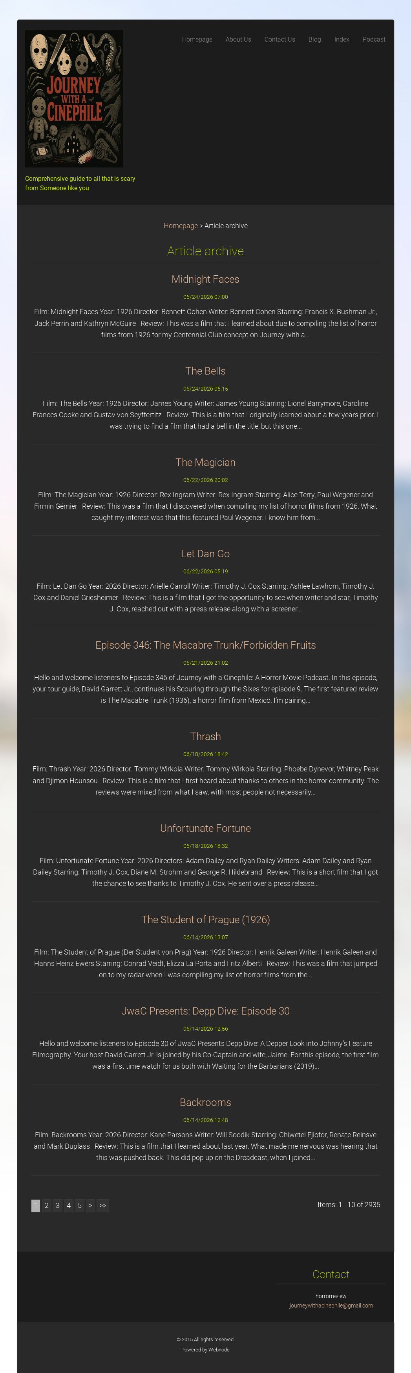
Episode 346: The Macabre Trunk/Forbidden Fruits (205, 645)
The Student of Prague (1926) (205, 920)
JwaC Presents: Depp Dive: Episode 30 (205, 1011)
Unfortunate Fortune (205, 828)
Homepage (181, 226)
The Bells (205, 371)
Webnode (219, 1350)
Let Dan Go (205, 554)
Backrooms (205, 1102)
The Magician (205, 462)
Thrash (205, 736)
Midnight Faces (205, 279)
